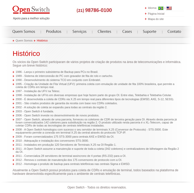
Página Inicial (156, 13)
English (169, 8)
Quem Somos (24, 40)
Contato (174, 31)
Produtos (53, 31)
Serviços (79, 31)
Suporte (149, 31)
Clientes (104, 31)
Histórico (42, 40)
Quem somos (23, 31)
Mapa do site (156, 18)
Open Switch (31, 13)
